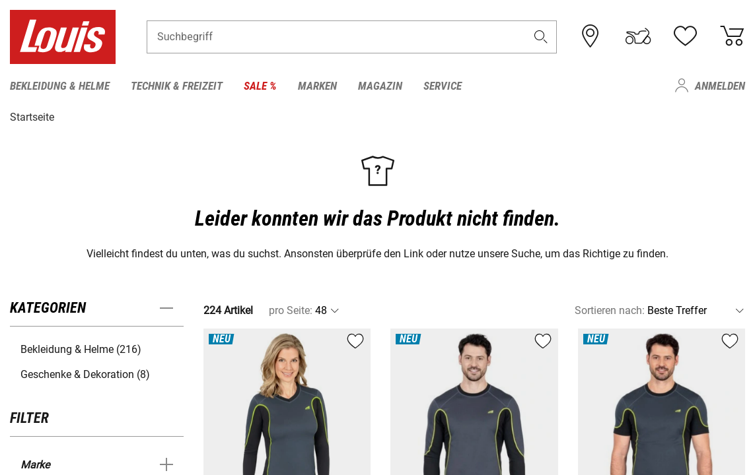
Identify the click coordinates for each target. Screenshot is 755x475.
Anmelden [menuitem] (720, 85)
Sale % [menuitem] (260, 85)
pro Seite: (290, 309)
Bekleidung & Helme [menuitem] (60, 85)
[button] (540, 37)
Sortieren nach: (610, 309)
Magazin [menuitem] (380, 85)
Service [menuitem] (442, 85)
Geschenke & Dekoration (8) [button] (85, 373)
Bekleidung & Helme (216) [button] (80, 348)
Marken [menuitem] (317, 85)
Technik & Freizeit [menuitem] (177, 85)
